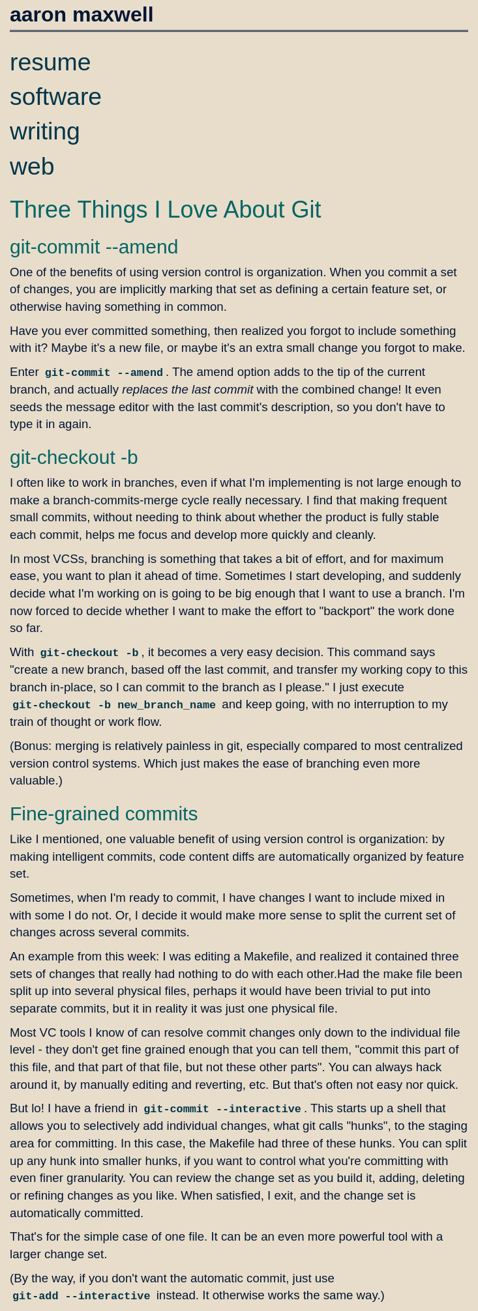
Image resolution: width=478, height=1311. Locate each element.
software (56, 96)
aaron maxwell (82, 14)
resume (50, 62)
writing (45, 131)
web (32, 166)
